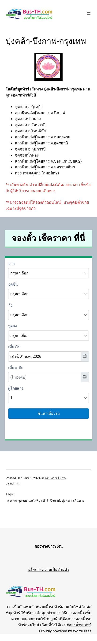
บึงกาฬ (55, 500)
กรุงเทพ (11, 500)
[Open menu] (88, 13)
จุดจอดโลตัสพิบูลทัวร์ (33, 500)
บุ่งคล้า (67, 500)
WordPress (82, 631)
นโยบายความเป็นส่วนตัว (48, 570)
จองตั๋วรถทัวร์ (80, 625)
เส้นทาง (78, 500)
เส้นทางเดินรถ (55, 478)
